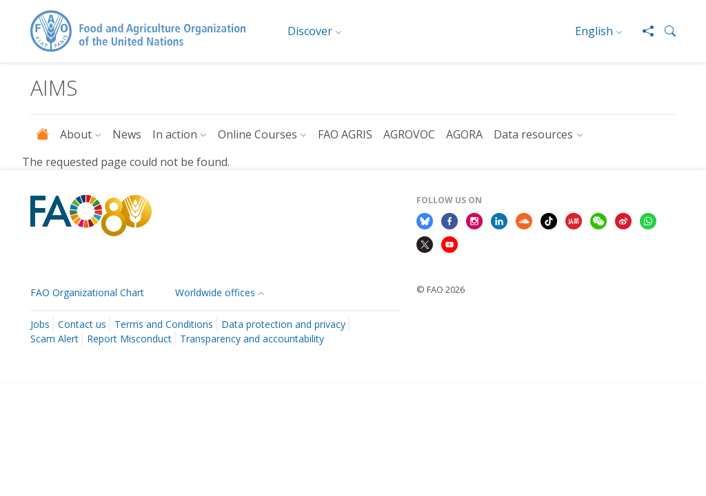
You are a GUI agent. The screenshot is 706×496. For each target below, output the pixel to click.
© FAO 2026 (440, 289)
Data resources (533, 134)
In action (174, 134)
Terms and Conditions (163, 324)
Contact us (82, 324)
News (126, 134)
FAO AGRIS (345, 134)
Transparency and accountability (252, 338)
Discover (310, 31)
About (76, 134)
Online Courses (257, 134)
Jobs (40, 324)
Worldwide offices (215, 292)
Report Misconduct (129, 338)
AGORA (464, 134)
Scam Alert (54, 338)
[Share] (643, 31)
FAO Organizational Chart (87, 292)
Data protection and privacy (283, 324)
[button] (665, 31)
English (594, 31)
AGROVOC (409, 134)
